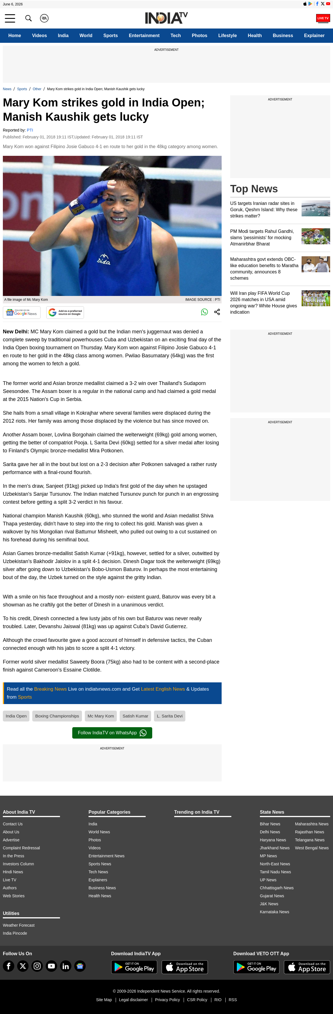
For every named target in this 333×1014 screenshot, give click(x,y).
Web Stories (14, 896)
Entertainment (144, 35)
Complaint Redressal (21, 848)
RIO (218, 999)
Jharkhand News (275, 848)
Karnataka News (274, 912)
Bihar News (270, 824)
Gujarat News (272, 896)
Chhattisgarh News (277, 888)
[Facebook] (8, 966)
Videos (39, 35)
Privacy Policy (167, 999)
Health (255, 35)
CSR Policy (197, 999)
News (7, 89)
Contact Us (13, 824)
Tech (175, 35)
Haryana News (273, 840)
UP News (268, 880)
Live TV (9, 880)
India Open (16, 715)
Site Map (104, 999)
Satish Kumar (135, 715)
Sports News (100, 864)
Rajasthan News (309, 832)
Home (14, 35)
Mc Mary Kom (101, 715)
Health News (100, 896)
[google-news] (80, 966)
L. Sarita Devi (169, 715)
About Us (11, 832)
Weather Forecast (19, 925)
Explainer (314, 35)
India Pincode (15, 933)
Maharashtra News (312, 824)
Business (283, 35)
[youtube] (51, 966)
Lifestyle (227, 35)
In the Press (13, 856)
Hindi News (13, 872)
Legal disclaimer (133, 999)
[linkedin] (65, 966)
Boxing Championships (57, 715)
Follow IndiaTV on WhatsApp (112, 732)
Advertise (11, 840)
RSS (233, 999)
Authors (10, 888)
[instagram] (37, 966)
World (86, 35)
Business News (102, 888)
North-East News (275, 864)
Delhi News (270, 832)
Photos (199, 35)
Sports (110, 35)
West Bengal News (312, 848)
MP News (268, 856)
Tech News (98, 872)
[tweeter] (23, 966)
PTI (30, 130)
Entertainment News (107, 856)
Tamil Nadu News (275, 872)
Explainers (98, 880)
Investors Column (18, 864)
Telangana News (310, 840)
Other (37, 89)
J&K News (269, 904)
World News (99, 832)
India (63, 35)
